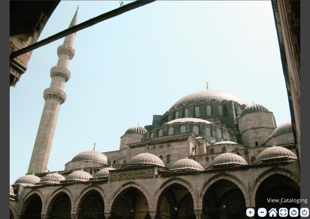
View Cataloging (287, 200)
